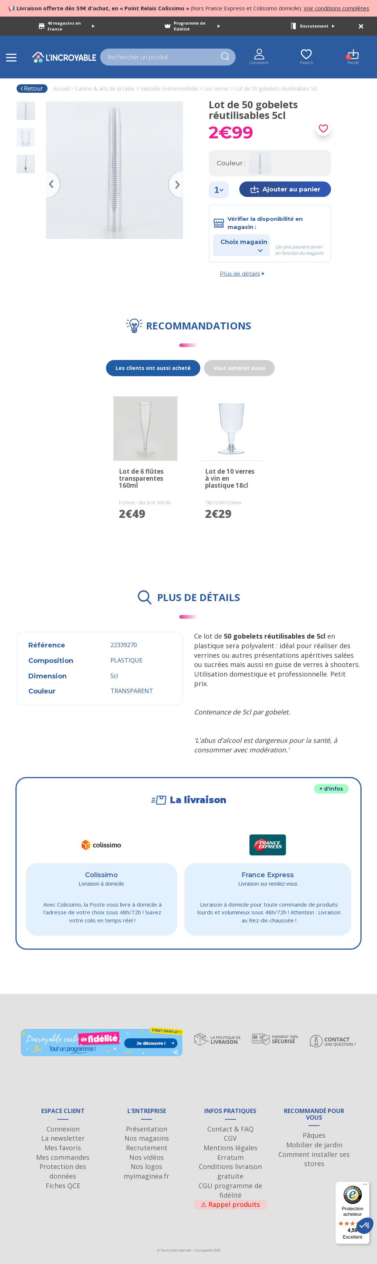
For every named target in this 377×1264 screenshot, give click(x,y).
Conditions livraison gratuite (230, 1171)
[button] (365, 1226)
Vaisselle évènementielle (169, 88)
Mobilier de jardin (314, 1144)
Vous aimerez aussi (239, 367)
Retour (31, 88)
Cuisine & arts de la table (104, 88)
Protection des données (62, 1171)
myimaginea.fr (146, 1176)
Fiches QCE (63, 1185)
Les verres (216, 88)
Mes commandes (62, 1157)
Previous (49, 173)
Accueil (61, 88)
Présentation (146, 1128)
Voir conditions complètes (336, 8)
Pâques (314, 1135)
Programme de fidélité (197, 26)
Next (179, 173)
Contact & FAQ (230, 1128)
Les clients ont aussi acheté (153, 367)
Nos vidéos (146, 1157)
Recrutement (317, 26)
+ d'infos (331, 788)
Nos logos (146, 1166)
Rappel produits (230, 1204)
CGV (230, 1138)
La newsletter (63, 1138)
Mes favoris (63, 1147)
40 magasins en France (71, 26)
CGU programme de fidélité (230, 1190)
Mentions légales (230, 1147)
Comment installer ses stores (314, 1159)
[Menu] (365, 1186)
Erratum (230, 1157)
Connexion (63, 1128)
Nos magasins (146, 1138)
